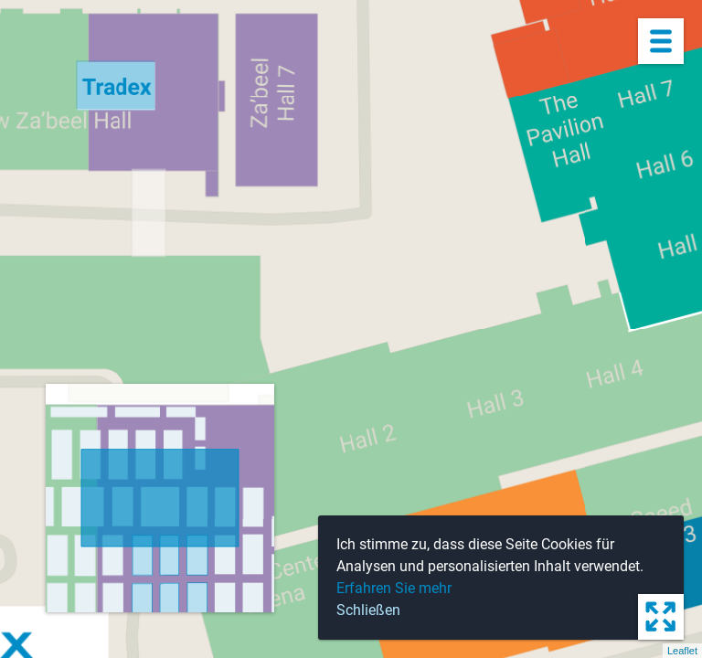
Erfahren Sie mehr (394, 588)
